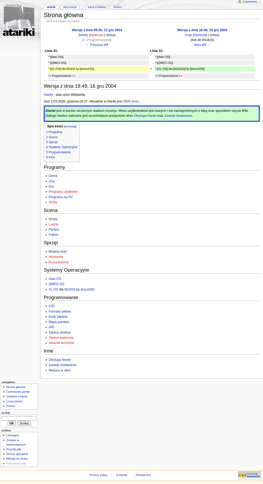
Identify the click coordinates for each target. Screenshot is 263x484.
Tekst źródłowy (97, 7)
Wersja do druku (17, 458)
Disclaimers (143, 474)
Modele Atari (58, 251)
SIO (51, 327)
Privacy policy (98, 474)
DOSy (53, 202)
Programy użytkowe (63, 191)
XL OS (53, 289)
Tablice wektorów (61, 338)
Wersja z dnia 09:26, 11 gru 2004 (97, 30)
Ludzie (53, 224)
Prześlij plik (13, 449)
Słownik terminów (61, 343)
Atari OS (55, 279)
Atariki (48, 94)
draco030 (87, 289)
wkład (110, 35)
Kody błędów (58, 317)
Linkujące (12, 435)
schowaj (70, 126)
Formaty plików (60, 311)
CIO (52, 306)
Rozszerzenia (59, 262)
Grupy (53, 219)
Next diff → (202, 45)
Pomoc (11, 405)
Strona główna (15, 387)
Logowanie (250, 1)
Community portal (18, 391)
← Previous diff (97, 45)
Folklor (54, 235)
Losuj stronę (14, 401)
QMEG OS (57, 284)
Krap (188, 35)
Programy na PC (61, 197)
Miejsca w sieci (60, 370)
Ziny (52, 181)
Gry (51, 186)
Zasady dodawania (178, 115)
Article (51, 7)
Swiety (83, 35)
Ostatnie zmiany (16, 396)
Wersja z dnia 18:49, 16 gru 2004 (202, 30)
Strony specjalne (17, 453)
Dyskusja (96, 35)
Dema (53, 176)
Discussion (70, 7)
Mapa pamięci (59, 322)
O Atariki (121, 474)
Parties (54, 229)
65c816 (70, 289)
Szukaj (6, 412)
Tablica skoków (60, 332)
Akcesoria (56, 257)
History (117, 7)
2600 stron (131, 101)
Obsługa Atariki (145, 115)
